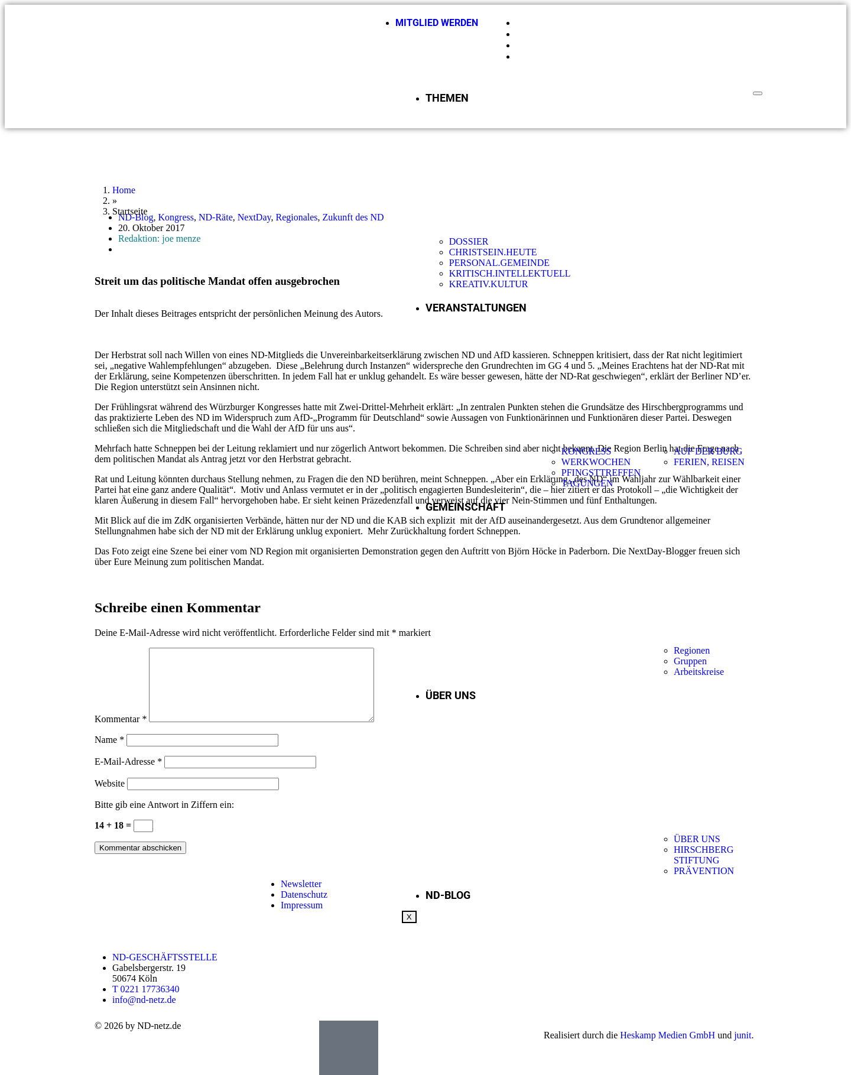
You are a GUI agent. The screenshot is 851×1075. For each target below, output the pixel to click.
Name (109, 754)
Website (110, 798)
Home (123, 190)
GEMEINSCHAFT (465, 507)
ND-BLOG (448, 895)
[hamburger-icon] (757, 93)
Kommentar (121, 733)
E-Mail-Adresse (128, 776)
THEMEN (447, 98)
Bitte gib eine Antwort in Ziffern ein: (164, 819)
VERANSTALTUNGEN (476, 307)
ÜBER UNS (451, 695)
